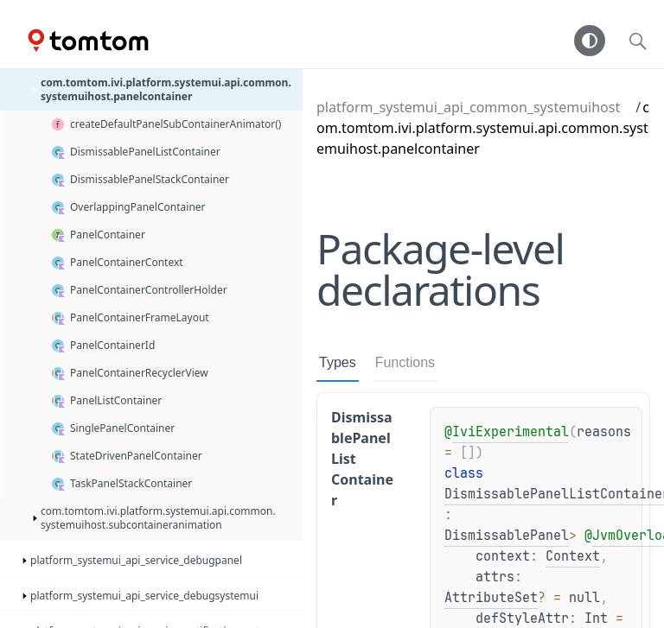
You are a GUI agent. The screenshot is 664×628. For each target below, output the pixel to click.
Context (573, 556)
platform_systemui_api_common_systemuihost (468, 107)
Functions (405, 362)
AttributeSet (491, 597)
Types (337, 362)
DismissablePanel (506, 535)
